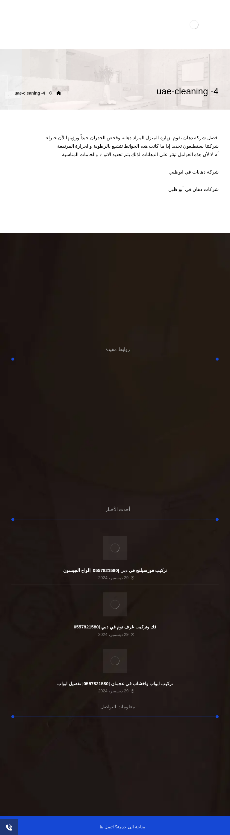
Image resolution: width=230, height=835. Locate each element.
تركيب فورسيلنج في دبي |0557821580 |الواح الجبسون (115, 570)
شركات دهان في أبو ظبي (193, 189)
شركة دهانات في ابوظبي (193, 171)
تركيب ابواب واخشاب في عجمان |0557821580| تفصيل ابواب (114, 683)
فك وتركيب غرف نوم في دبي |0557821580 (115, 626)
